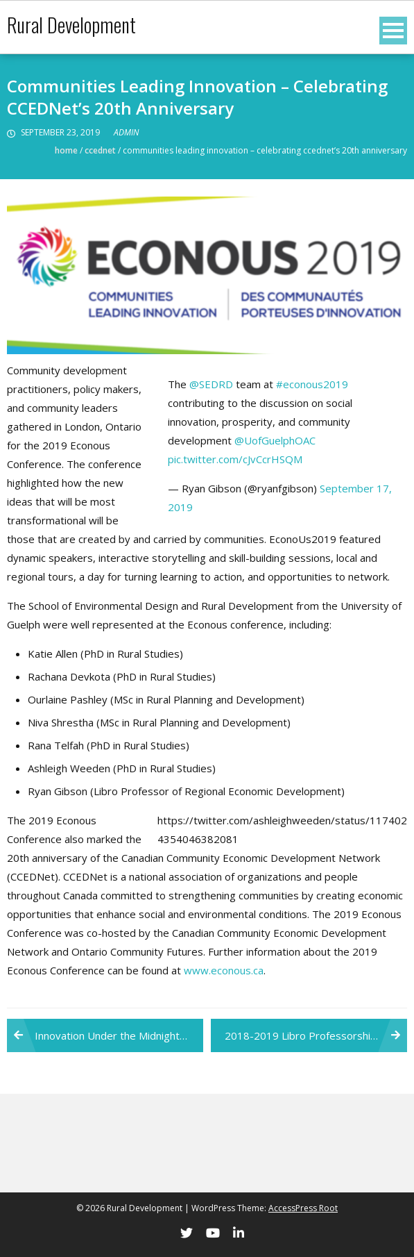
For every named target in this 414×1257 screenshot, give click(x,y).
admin (126, 132)
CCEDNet (100, 150)
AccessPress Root (303, 1208)
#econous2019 (312, 384)
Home (66, 150)
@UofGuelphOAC (275, 440)
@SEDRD (211, 384)
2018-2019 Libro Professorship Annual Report (316, 1035)
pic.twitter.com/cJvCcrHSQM (235, 459)
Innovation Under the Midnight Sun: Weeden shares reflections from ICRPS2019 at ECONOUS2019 (119, 1035)
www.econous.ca (224, 970)
